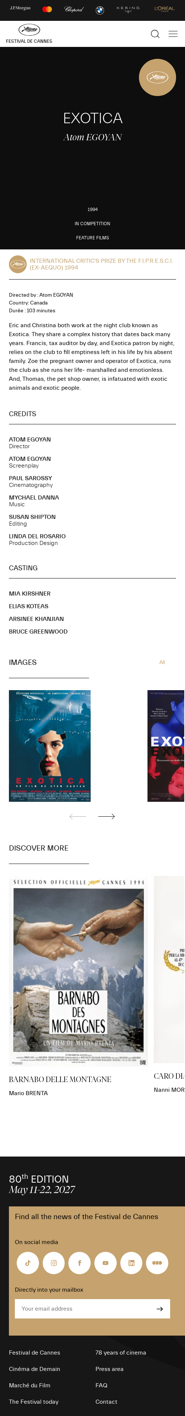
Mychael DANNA (34, 497)
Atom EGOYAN (30, 439)
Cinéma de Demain (34, 1369)
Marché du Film (30, 1385)
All (162, 663)
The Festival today (33, 1402)
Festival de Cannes (34, 1352)
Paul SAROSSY (30, 478)
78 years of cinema (120, 1352)
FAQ (101, 1385)
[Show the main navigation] (173, 34)
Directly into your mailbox (49, 1289)
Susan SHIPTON (32, 517)
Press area (109, 1369)
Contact (106, 1402)
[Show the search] (155, 34)
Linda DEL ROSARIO (37, 536)
